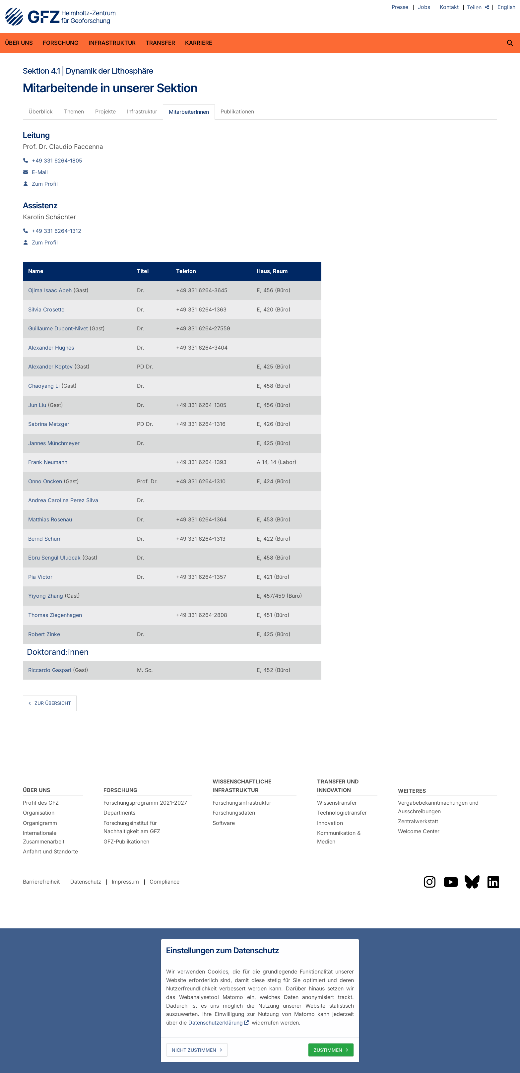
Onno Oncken (46, 481)
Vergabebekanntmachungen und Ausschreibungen (438, 807)
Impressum (125, 881)
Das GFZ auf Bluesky (472, 882)
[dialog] (260, 1000)
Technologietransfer (342, 812)
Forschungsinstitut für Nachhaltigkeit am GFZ (131, 827)
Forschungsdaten (234, 812)
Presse (400, 7)
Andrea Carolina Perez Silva (63, 500)
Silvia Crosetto (46, 309)
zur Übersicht (52, 703)
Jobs (424, 7)
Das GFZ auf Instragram (429, 882)
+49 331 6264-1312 (56, 231)
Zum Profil (45, 183)
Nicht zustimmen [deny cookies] (194, 1050)
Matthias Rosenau (50, 519)
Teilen (474, 7)
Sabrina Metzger (48, 424)
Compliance (164, 881)
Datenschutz (85, 881)
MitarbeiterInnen (189, 111)
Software (224, 823)
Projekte (105, 111)
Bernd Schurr (44, 538)
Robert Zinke (44, 634)
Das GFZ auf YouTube (450, 882)
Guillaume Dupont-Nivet (59, 328)
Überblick (41, 111)
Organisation (38, 812)
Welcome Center (418, 831)
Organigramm (40, 823)
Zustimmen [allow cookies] (328, 1050)
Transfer (160, 42)
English (506, 7)
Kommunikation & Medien (338, 837)
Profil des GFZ (41, 802)
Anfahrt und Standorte (50, 851)
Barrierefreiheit (41, 881)
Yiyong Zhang (46, 595)
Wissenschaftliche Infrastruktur (242, 785)
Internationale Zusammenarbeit (43, 837)
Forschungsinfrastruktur (242, 802)
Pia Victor (40, 576)
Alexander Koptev (51, 366)
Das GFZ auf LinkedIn (493, 882)
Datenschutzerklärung (215, 1022)
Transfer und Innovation (338, 785)
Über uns (19, 42)
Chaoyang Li (44, 385)
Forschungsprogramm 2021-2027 (145, 802)
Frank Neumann (47, 462)
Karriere (198, 42)
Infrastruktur (112, 42)
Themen (74, 111)
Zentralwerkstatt (418, 821)
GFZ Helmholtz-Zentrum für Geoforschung (60, 16)
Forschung (61, 42)
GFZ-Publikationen (126, 841)
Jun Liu (38, 405)
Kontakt (449, 7)
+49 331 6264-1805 (57, 160)
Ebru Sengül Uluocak (55, 557)
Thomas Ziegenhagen (55, 615)
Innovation (330, 823)
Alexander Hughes (51, 347)
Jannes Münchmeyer (54, 443)
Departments (119, 812)
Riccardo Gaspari (50, 670)
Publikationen (237, 111)
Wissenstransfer (337, 802)
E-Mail (40, 172)
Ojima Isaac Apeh (50, 290)
